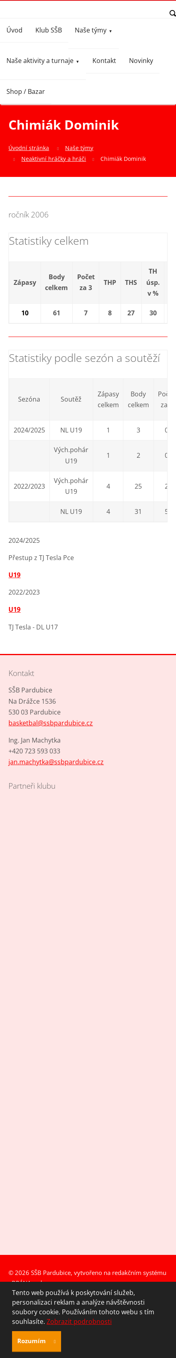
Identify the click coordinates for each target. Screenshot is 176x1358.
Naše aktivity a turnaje (40, 60)
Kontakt (104, 60)
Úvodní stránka (28, 148)
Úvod (14, 30)
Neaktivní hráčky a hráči (53, 158)
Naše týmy (90, 30)
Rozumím (32, 1341)
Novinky (141, 60)
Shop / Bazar (25, 91)
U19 (14, 574)
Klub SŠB (48, 30)
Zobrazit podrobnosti (79, 1321)
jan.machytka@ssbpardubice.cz (56, 761)
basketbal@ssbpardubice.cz (50, 723)
